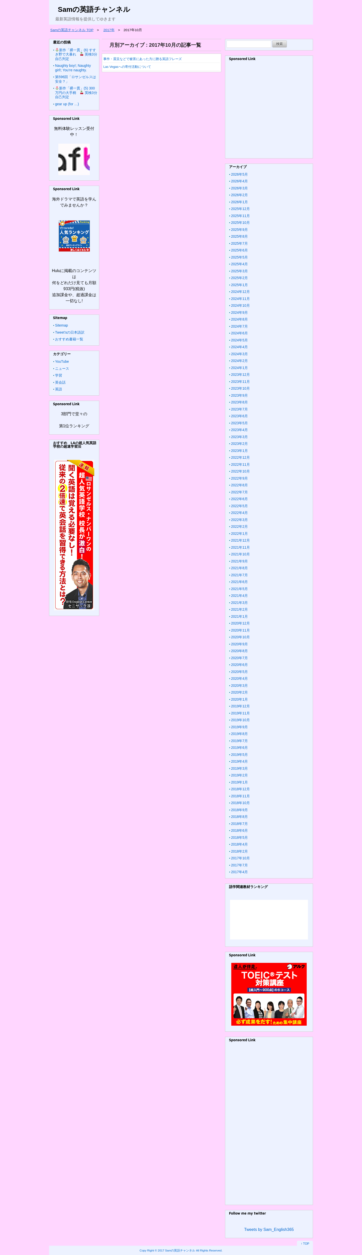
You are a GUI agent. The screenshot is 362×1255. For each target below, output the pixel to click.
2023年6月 (239, 416)
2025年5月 (239, 257)
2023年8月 (239, 402)
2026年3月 (239, 188)
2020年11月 (240, 630)
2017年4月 (239, 872)
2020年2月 (239, 692)
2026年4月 (239, 181)
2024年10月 (240, 305)
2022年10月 (240, 471)
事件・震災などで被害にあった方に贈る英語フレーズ (142, 59)
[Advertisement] (269, 112)
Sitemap (61, 325)
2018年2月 (239, 851)
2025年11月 (240, 216)
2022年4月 (239, 513)
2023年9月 (239, 395)
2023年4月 (239, 430)
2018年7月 (239, 824)
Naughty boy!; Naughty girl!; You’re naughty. (73, 68)
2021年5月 (239, 589)
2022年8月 (239, 485)
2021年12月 (240, 540)
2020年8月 (239, 651)
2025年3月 (239, 271)
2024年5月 (239, 340)
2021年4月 (239, 596)
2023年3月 (239, 437)
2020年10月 (240, 637)
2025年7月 (239, 243)
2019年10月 (240, 720)
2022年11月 (240, 464)
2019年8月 (239, 734)
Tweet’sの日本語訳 (69, 332)
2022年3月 (239, 520)
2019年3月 (239, 768)
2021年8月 (239, 568)
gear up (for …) (67, 104)
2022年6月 (239, 499)
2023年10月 (240, 388)
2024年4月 (239, 347)
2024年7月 (239, 326)
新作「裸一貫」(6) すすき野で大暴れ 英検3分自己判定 (76, 54)
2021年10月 (240, 554)
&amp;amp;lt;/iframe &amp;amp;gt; (269, 919)
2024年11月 (240, 299)
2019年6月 (239, 748)
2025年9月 (239, 230)
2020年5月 (239, 672)
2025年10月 (240, 223)
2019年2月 (239, 775)
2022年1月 (239, 534)
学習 (58, 375)
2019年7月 (239, 741)
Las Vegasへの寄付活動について (127, 67)
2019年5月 (239, 755)
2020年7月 (239, 658)
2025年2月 (239, 278)
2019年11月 (240, 713)
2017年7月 (239, 865)
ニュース (62, 369)
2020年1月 (239, 699)
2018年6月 (239, 830)
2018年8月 (239, 817)
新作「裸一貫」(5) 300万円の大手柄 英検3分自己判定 (76, 92)
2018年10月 (240, 803)
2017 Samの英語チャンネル (176, 1250)
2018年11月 (240, 796)
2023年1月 (239, 451)
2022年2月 (239, 527)
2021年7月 (239, 575)
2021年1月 (239, 616)
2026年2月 (239, 195)
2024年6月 (239, 333)
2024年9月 (239, 312)
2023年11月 (240, 382)
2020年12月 (240, 623)
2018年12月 (240, 789)
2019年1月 (239, 782)
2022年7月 (239, 492)
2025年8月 (239, 236)
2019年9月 (239, 727)
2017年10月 (240, 858)
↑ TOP (305, 1243)
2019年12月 (240, 706)
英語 (58, 389)
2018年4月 (239, 844)
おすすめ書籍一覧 (69, 339)
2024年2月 (239, 361)
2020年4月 (239, 678)
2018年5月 (239, 837)
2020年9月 (239, 644)
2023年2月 (239, 444)
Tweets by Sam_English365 (269, 1229)
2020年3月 (239, 686)
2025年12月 (240, 209)
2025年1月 (239, 285)
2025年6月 (239, 250)
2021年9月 (239, 561)
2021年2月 (239, 609)
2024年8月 (239, 319)
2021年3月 (239, 603)
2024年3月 (239, 354)
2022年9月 (239, 478)
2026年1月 (239, 202)
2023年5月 (239, 423)
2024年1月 (239, 368)
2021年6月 (239, 582)
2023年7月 (239, 409)
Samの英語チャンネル (94, 9)
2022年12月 (240, 457)
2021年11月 (240, 547)
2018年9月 (239, 810)
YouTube (62, 361)
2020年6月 (239, 665)
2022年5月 (239, 506)
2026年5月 (239, 174)
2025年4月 (239, 264)
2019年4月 (239, 761)
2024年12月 (240, 292)
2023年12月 (240, 375)
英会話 (60, 382)
